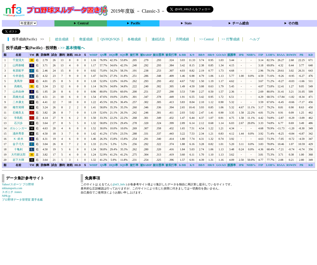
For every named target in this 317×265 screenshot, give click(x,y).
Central (83, 23)
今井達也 (18, 76)
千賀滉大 (18, 60)
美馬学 (18, 81)
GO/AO (221, 55)
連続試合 (158, 39)
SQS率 (124, 55)
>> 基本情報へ (72, 48)
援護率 (231, 55)
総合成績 (62, 39)
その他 (293, 23)
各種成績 (134, 39)
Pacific (135, 23)
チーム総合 (240, 23)
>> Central (206, 39)
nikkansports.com (12, 188)
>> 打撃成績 (230, 39)
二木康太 (18, 102)
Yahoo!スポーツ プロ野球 (18, 184)
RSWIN (291, 55)
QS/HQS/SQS (109, 39)
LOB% (270, 55)
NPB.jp (6, 195)
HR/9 (211, 55)
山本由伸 (18, 91)
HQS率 (113, 55)
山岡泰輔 (18, 65)
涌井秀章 (18, 133)
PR (301, 55)
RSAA (281, 55)
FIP (261, 55)
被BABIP (146, 55)
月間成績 (182, 39)
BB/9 (201, 55)
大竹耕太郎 (18, 154)
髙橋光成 (18, 97)
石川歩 (18, 123)
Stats (188, 23)
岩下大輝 (18, 159)
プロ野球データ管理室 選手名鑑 (22, 199)
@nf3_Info (118, 184)
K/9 (192, 55)
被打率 (134, 55)
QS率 (103, 55)
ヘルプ (255, 39)
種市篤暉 (18, 107)
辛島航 (18, 118)
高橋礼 (18, 86)
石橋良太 (18, 112)
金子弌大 (18, 144)
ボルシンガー (18, 128)
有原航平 (18, 70)
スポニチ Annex (12, 192)
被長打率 (171, 55)
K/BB (182, 55)
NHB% (251, 55)
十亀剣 (18, 149)
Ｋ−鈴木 (18, 138)
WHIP (93, 55)
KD (310, 55)
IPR (241, 55)
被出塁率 (158, 55)
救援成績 (86, 39)
